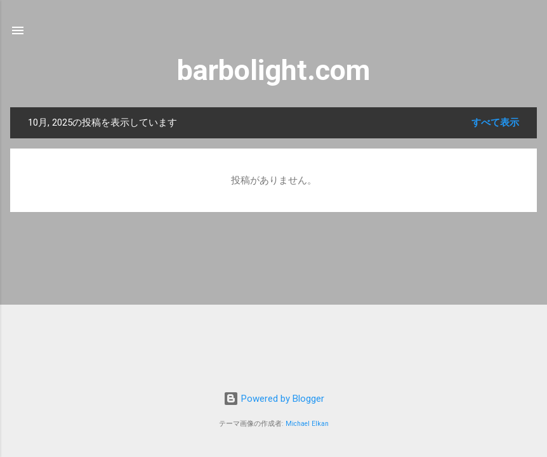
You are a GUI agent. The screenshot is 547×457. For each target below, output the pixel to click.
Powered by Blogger (273, 398)
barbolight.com (273, 70)
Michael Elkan (307, 424)
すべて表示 (495, 122)
